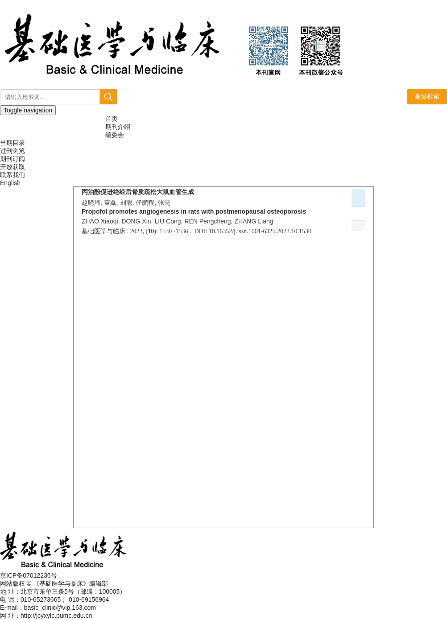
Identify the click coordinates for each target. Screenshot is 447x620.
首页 (111, 118)
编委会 (114, 134)
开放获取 (12, 166)
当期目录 (12, 142)
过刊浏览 (12, 150)
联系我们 (12, 174)
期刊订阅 (12, 158)
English (10, 182)
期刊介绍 (117, 126)
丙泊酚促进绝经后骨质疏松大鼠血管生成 (138, 191)
